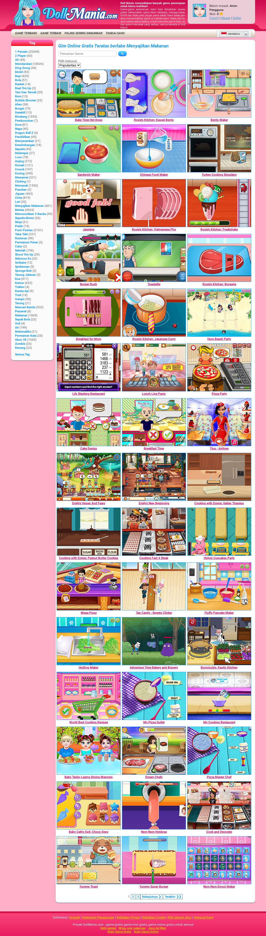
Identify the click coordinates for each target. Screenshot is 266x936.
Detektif (20, 112)
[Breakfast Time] (154, 422)
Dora (18, 125)
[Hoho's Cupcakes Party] (219, 532)
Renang (20, 348)
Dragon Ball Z (24, 133)
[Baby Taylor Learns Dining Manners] (89, 751)
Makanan (21, 315)
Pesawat (20, 311)
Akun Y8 (20, 339)
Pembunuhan (24, 120)
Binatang (21, 116)
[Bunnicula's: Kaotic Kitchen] (219, 641)
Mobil (19, 72)
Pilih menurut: (67, 61)
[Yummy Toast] (89, 860)
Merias (19, 210)
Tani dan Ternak (25, 92)
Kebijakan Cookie (153, 917)
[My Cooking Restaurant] (219, 696)
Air (17, 327)
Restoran (21, 238)
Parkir (19, 226)
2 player (20, 56)
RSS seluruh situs (180, 917)
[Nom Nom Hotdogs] (154, 805)
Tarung (19, 303)
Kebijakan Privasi (128, 917)
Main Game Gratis (119, 931)
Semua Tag (22, 354)
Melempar (21, 153)
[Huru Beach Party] (219, 313)
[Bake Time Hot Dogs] (89, 93)
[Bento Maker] (219, 93)
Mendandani (23, 64)
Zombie (20, 344)
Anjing (19, 161)
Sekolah (20, 250)
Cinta (18, 198)
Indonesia (230, 34)
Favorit (214, 18)
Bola (18, 80)
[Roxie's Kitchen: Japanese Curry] (154, 313)
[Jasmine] (89, 203)
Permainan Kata (25, 335)
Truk (18, 295)
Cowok (19, 169)
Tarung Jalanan (25, 275)
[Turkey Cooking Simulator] (219, 148)
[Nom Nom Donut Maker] (219, 860)
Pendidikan (22, 137)
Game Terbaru (26, 33)
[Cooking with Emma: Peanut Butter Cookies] (89, 532)
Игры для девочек (132, 928)
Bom (18, 96)
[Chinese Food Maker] (154, 148)
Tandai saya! (115, 33)
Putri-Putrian (24, 230)
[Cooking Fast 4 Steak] (154, 532)
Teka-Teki (21, 234)
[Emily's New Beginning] (154, 477)
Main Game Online (146, 931)
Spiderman (22, 266)
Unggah (74, 917)
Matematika (23, 331)
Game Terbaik (50, 33)
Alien (18, 104)
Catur (18, 246)
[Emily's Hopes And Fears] (89, 477)
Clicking (20, 181)
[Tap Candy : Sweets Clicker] (154, 586)
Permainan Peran (26, 242)
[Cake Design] (89, 422)
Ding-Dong (22, 68)
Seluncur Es (23, 258)
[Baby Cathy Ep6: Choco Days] (89, 805)
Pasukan (21, 189)
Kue (17, 279)
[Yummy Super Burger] (154, 860)
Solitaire (20, 262)
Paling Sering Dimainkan (83, 33)
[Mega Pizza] (89, 586)
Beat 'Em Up (23, 88)
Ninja (18, 222)
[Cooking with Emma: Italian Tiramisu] (219, 477)
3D (17, 60)
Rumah (20, 165)
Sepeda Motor (24, 218)
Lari (17, 202)
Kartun (19, 283)
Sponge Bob (23, 271)
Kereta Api (22, 291)
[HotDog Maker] (89, 641)
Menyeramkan (24, 141)
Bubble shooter (25, 100)
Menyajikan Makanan (29, 206)
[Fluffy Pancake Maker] (219, 586)
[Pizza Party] (219, 367)
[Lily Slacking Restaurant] (89, 367)
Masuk (225, 18)
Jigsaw (20, 193)
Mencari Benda (25, 307)
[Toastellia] (154, 258)
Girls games (108, 928)
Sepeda (20, 149)
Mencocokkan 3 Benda (30, 214)
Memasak (21, 185)
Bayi (18, 76)
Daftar (237, 18)
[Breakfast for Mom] (89, 313)
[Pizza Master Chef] (219, 751)
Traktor (20, 287)
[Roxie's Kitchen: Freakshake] (219, 203)
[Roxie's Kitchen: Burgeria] (219, 258)
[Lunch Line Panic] (154, 367)
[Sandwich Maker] (89, 148)
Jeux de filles (157, 928)
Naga (18, 129)
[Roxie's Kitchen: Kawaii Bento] (154, 93)
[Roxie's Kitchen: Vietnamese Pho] (154, 203)
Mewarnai (21, 177)
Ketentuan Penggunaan (98, 917)
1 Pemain (21, 51)
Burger (19, 108)
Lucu (18, 157)
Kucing (20, 173)
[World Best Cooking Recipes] (89, 696)
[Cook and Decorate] (219, 805)
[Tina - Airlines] (219, 422)
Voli (17, 323)
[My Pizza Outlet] (154, 696)
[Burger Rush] (89, 258)
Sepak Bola (22, 319)
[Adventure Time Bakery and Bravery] (154, 641)
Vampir (20, 299)
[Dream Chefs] (154, 751)
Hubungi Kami (203, 917)
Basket (19, 84)
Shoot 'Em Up (24, 254)
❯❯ (172, 896)
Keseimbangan (25, 145)
